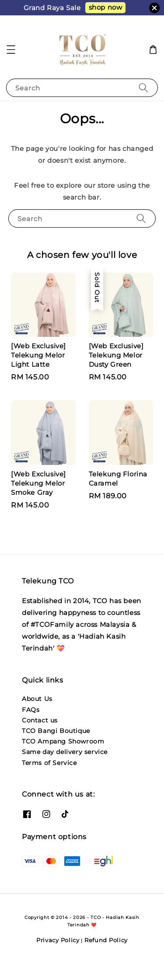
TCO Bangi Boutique (56, 731)
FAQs (30, 710)
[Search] (143, 87)
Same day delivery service (65, 752)
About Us (37, 699)
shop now (105, 7)
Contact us (40, 720)
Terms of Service (49, 763)
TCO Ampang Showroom (63, 741)
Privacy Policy (58, 940)
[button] (11, 49)
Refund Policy (106, 940)
